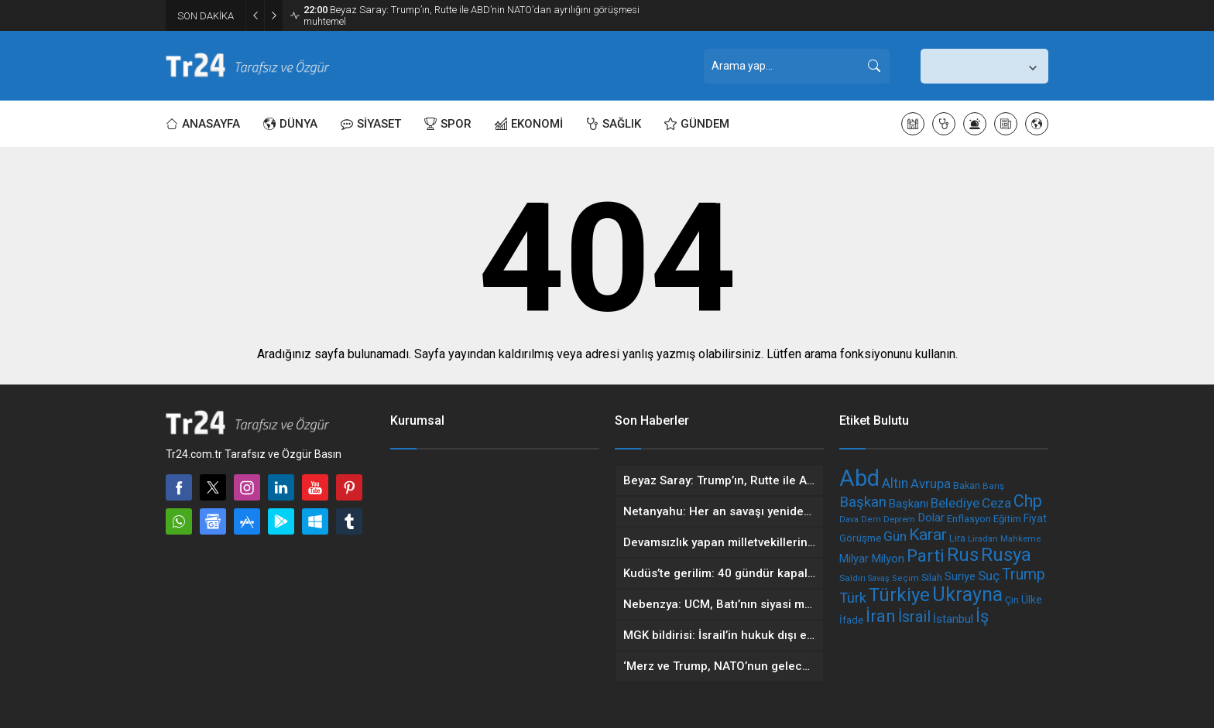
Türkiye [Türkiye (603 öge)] (899, 595)
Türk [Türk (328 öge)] (852, 598)
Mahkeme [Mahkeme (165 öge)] (1020, 538)
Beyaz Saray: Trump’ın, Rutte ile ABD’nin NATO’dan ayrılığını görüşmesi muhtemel (472, 15)
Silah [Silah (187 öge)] (931, 577)
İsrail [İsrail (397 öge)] (914, 616)
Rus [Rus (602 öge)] (963, 555)
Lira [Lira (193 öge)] (957, 538)
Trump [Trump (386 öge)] (1023, 574)
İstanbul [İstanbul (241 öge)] (953, 619)
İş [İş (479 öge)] (982, 616)
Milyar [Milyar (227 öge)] (854, 559)
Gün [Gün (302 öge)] (895, 536)
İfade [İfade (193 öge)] (851, 620)
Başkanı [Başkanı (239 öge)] (908, 504)
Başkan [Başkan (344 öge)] (862, 502)
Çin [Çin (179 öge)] (1012, 600)
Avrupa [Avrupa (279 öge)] (930, 484)
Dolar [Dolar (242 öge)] (931, 518)
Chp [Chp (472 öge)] (1027, 501)
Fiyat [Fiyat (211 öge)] (1035, 518)
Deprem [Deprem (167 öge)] (899, 519)
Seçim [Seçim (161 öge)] (905, 578)
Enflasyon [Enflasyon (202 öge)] (969, 519)
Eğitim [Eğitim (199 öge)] (1007, 519)
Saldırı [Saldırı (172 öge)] (852, 577)
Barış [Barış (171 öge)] (993, 485)
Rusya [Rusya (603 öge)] (1006, 555)
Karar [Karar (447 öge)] (928, 534)
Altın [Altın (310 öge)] (895, 483)
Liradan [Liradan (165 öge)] (983, 538)
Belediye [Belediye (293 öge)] (955, 503)
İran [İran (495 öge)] (881, 616)
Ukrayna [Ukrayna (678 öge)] (967, 594)
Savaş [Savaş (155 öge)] (879, 578)
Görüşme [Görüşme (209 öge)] (860, 537)
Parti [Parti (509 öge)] (926, 555)
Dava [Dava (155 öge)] (849, 519)
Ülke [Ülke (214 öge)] (1031, 599)
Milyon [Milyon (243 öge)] (887, 559)
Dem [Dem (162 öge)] (871, 519)
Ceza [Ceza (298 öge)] (996, 503)
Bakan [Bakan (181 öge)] (966, 485)
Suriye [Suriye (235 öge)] (960, 576)
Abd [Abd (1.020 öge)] (859, 478)
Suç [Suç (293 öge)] (989, 575)
